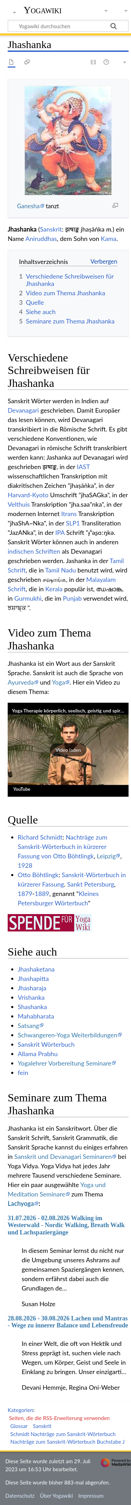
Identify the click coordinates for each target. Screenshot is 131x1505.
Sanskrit (51, 229)
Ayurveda (21, 682)
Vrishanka (31, 997)
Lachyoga (21, 1203)
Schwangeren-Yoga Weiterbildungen (67, 1035)
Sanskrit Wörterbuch (46, 1044)
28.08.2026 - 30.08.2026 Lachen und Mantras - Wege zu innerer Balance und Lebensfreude (68, 1322)
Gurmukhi (28, 598)
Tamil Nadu (60, 570)
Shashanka (32, 1007)
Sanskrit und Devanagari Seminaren (63, 1156)
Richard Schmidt (40, 837)
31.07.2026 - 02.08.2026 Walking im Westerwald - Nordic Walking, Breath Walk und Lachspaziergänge (66, 1225)
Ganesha (28, 206)
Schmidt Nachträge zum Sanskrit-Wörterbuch (63, 1434)
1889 (42, 893)
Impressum (91, 1495)
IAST (83, 466)
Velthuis (19, 504)
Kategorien (20, 1410)
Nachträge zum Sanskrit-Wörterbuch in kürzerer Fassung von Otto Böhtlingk (62, 846)
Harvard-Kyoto (28, 495)
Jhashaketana (36, 969)
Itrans (69, 513)
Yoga (58, 682)
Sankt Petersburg (90, 884)
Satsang (28, 1025)
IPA (60, 532)
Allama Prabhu (38, 1054)
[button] (68, 750)
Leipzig (106, 856)
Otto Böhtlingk (38, 875)
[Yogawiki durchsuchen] (68, 25)
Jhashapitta (33, 978)
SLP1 (73, 523)
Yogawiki (43, 10)
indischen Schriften (34, 551)
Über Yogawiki (56, 1495)
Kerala (54, 589)
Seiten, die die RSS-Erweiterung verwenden (59, 1418)
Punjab (72, 598)
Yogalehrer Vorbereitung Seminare (64, 1063)
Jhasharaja (32, 988)
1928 (25, 865)
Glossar (19, 1426)
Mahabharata (36, 1016)
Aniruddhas (41, 238)
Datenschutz (20, 1495)
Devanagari (23, 410)
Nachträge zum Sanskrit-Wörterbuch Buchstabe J (67, 1441)
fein (23, 1072)
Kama (109, 238)
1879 (25, 893)
